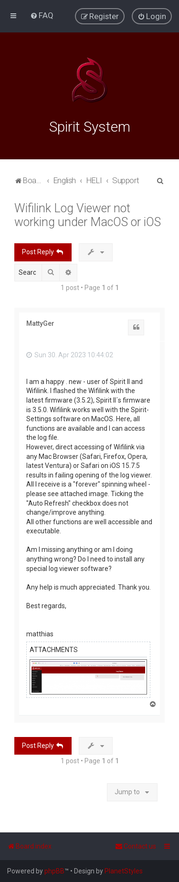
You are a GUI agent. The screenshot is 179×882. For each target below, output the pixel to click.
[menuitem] (42, 15)
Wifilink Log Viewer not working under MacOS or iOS (87, 214)
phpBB (54, 871)
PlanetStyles (124, 871)
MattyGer (40, 322)
